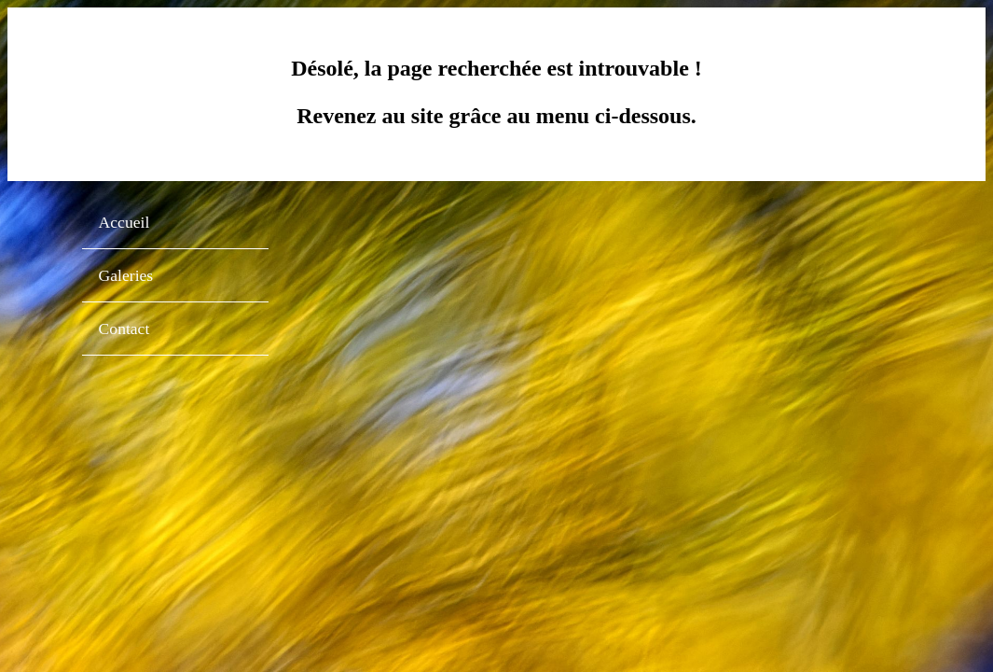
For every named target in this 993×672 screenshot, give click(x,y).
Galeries (126, 275)
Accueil (124, 222)
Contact (124, 328)
